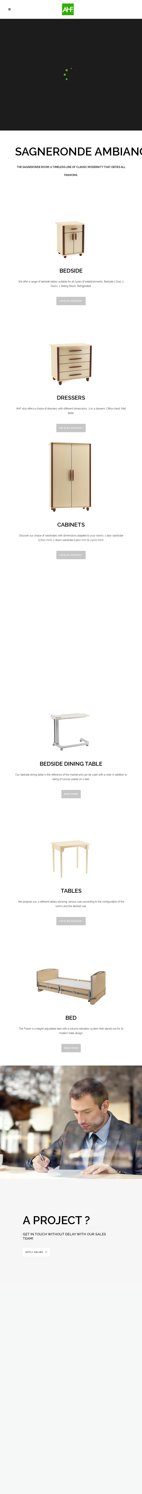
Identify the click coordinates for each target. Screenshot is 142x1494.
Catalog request (71, 301)
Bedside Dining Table (71, 764)
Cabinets (71, 524)
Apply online (36, 1252)
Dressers (71, 397)
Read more (71, 794)
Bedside (71, 270)
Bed (71, 1017)
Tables (71, 890)
